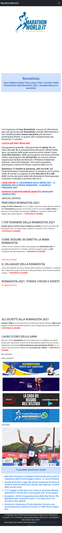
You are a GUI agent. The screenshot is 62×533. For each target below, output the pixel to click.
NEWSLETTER (8, 194)
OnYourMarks (42, 522)
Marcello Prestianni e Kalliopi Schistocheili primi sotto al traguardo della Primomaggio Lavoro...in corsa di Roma (32, 477)
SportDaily (53, 522)
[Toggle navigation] (59, 3)
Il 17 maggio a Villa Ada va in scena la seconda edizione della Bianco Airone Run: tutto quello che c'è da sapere (32, 491)
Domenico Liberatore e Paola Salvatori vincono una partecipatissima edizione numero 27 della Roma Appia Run (32, 507)
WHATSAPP (47, 191)
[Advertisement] (31, 54)
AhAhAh (31, 525)
